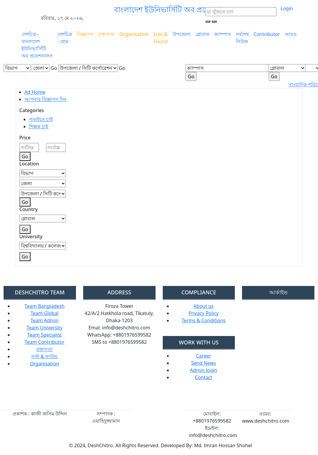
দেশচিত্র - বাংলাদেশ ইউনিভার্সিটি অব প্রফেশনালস (37, 45)
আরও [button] (291, 34)
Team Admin (45, 320)
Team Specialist (44, 335)
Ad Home (35, 92)
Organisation (134, 34)
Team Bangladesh (45, 306)
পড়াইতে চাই (41, 119)
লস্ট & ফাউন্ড (44, 356)
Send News (203, 363)
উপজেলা (182, 34)
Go (54, 68)
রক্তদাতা (106, 34)
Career (203, 355)
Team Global (44, 313)
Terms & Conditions (204, 320)
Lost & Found (160, 38)
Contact (203, 377)
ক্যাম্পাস (222, 34)
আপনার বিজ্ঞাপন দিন (45, 99)
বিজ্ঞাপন (85, 34)
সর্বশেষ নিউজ (242, 38)
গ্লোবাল (202, 34)
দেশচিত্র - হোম (64, 38)
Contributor (267, 34)
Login (287, 8)
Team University (45, 327)
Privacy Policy (203, 313)
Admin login (203, 370)
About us (204, 306)
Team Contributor (44, 342)
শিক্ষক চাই (38, 126)
